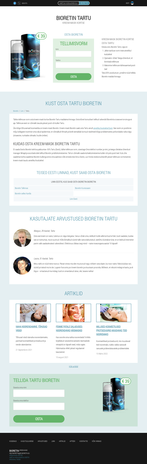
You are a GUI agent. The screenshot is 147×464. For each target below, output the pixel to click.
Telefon (58, 60)
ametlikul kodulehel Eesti (103, 128)
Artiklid (62, 441)
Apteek (72, 441)
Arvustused (42, 441)
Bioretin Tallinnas (21, 188)
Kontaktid (84, 441)
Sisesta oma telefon (21, 401)
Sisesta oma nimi (19, 387)
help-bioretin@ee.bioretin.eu (19, 453)
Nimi (57, 49)
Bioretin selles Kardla (23, 193)
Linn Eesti (73, 198)
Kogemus (13, 441)
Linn (53, 441)
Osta (73, 77)
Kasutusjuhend (27, 441)
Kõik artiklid (73, 366)
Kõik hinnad (96, 441)
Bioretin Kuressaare (82, 188)
